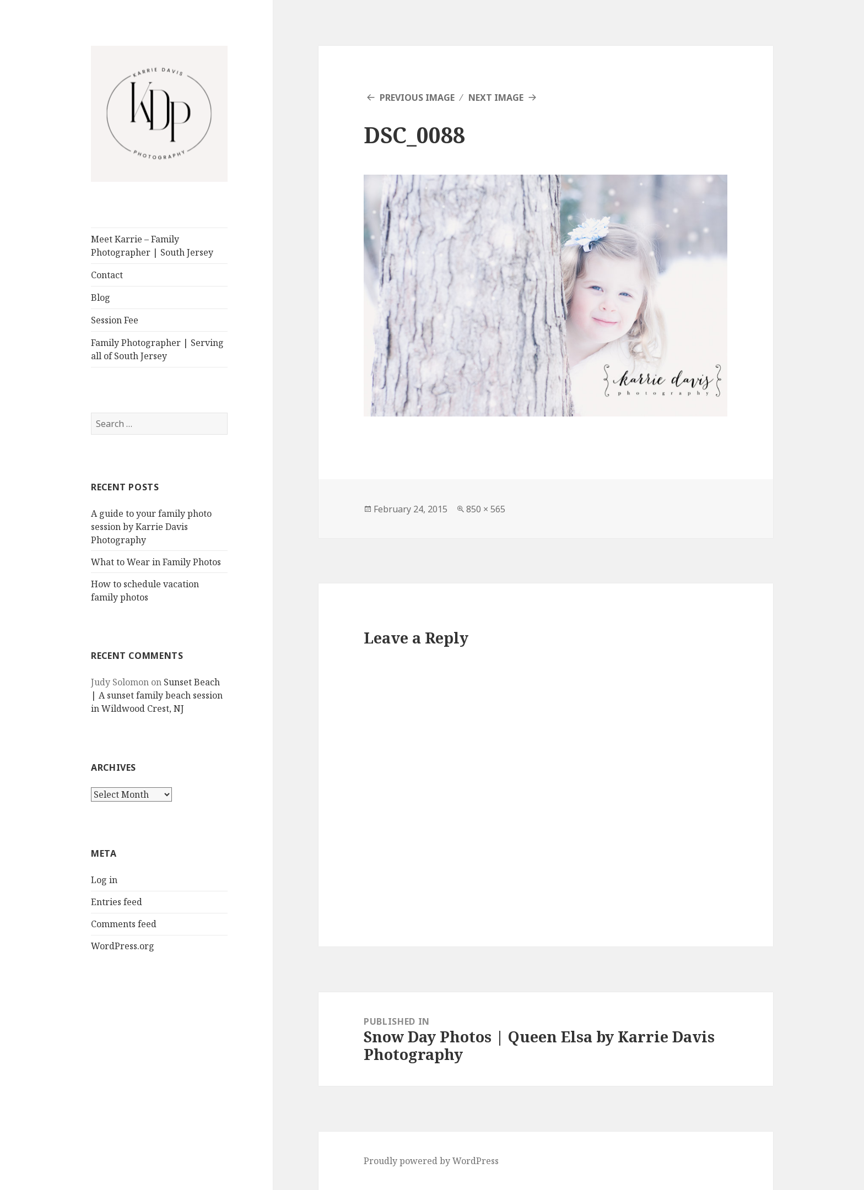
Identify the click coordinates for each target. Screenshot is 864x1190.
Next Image (495, 97)
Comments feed (123, 924)
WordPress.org (122, 946)
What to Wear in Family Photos (156, 562)
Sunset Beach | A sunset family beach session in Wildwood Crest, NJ (157, 695)
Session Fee (114, 320)
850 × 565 (485, 509)
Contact (107, 275)
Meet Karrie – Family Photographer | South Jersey (152, 245)
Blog (100, 297)
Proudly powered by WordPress (431, 1161)
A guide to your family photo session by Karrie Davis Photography (151, 526)
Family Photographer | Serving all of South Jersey (157, 349)
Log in (104, 880)
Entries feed (116, 902)
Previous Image (417, 97)
